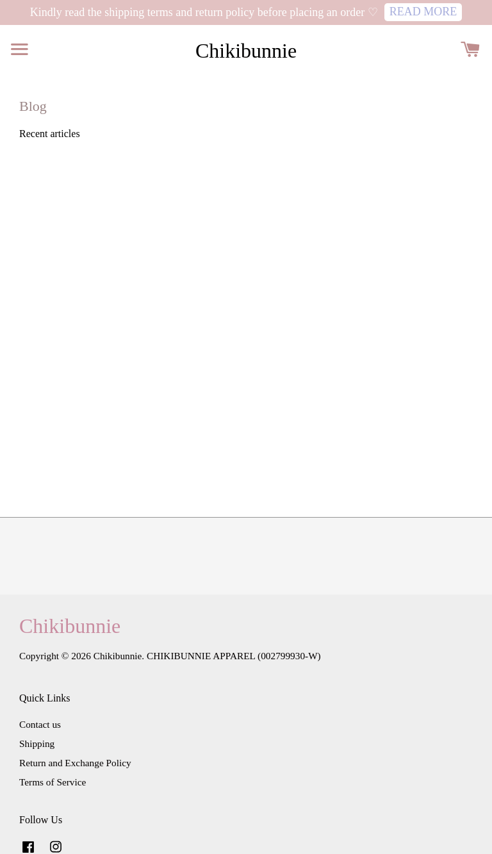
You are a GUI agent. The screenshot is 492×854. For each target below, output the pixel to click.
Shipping (36, 743)
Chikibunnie (246, 50)
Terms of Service (52, 781)
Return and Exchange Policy (75, 762)
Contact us (40, 724)
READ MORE (423, 11)
